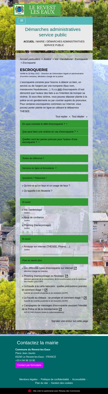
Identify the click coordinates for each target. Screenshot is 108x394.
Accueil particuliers (30, 59)
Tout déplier (80, 116)
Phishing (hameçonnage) (37, 225)
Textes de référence (32, 158)
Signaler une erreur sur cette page (69, 321)
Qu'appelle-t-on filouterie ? (38, 191)
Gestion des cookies (62, 383)
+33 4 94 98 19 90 (25, 360)
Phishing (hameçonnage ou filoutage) (46, 276)
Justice (48, 59)
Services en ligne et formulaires (38, 168)
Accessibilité (78, 379)
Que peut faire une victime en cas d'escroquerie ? (49, 131)
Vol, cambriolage (33, 209)
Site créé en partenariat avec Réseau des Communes (54, 391)
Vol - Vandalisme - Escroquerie (71, 59)
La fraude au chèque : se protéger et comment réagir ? (55, 297)
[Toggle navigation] (21, 20)
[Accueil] (37, 8)
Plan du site (41, 383)
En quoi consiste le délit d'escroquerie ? (44, 124)
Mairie (40, 41)
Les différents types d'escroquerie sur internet (50, 268)
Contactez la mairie (37, 342)
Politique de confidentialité (55, 379)
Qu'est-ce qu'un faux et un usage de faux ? (47, 185)
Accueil (28, 41)
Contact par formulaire (29, 365)
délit (59, 89)
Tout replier (64, 116)
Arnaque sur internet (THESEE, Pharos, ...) (47, 246)
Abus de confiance (34, 217)
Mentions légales (28, 379)
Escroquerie (29, 63)
